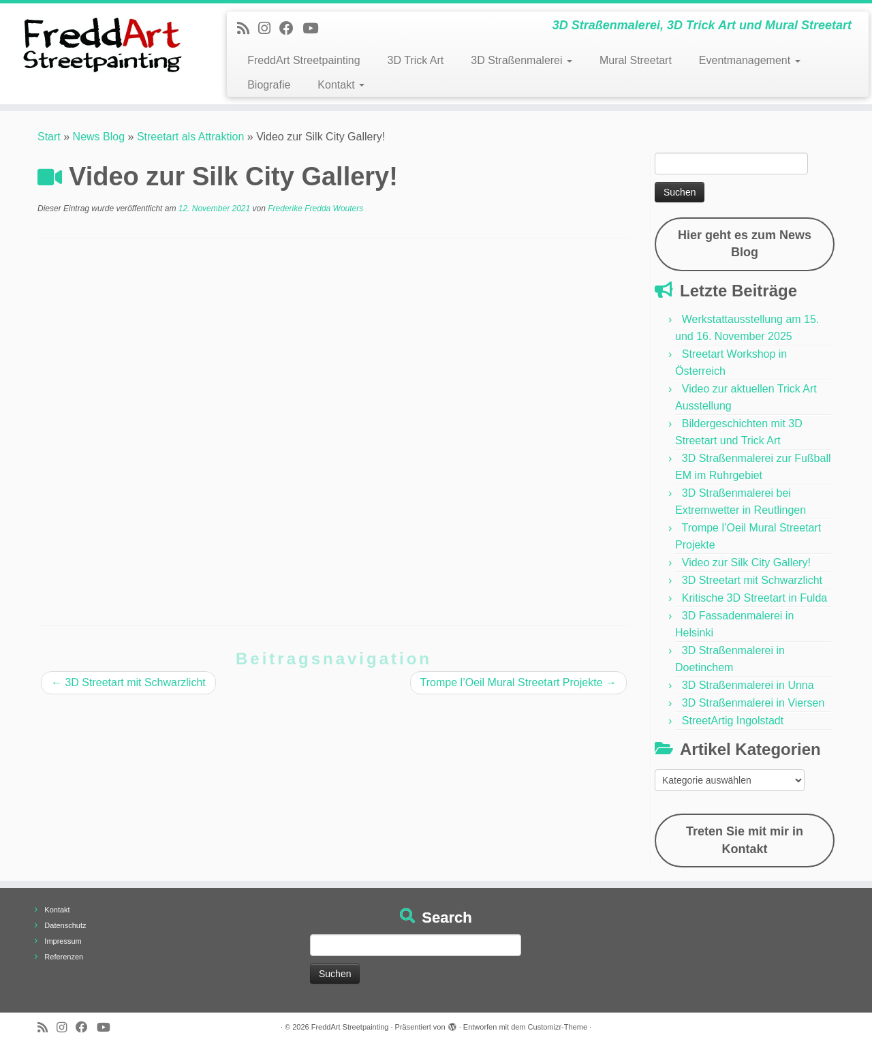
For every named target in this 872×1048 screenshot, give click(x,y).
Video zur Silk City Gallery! (746, 562)
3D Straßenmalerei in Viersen (753, 703)
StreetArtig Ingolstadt (732, 720)
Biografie (268, 85)
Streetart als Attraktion (190, 136)
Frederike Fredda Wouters (315, 208)
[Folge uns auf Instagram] (268, 28)
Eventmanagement (749, 60)
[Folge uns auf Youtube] (314, 28)
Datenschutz (65, 925)
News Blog (99, 136)
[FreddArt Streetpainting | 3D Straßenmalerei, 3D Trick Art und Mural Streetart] (100, 44)
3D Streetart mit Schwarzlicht (128, 682)
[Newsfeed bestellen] (247, 28)
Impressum (62, 941)
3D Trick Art (416, 60)
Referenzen (63, 957)
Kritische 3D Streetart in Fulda (754, 598)
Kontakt (340, 85)
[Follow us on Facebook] (290, 28)
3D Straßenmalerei (521, 60)
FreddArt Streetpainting (303, 60)
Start (49, 136)
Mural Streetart (636, 60)
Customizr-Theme (557, 1027)
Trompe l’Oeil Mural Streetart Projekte (518, 682)
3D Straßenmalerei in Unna (748, 685)
